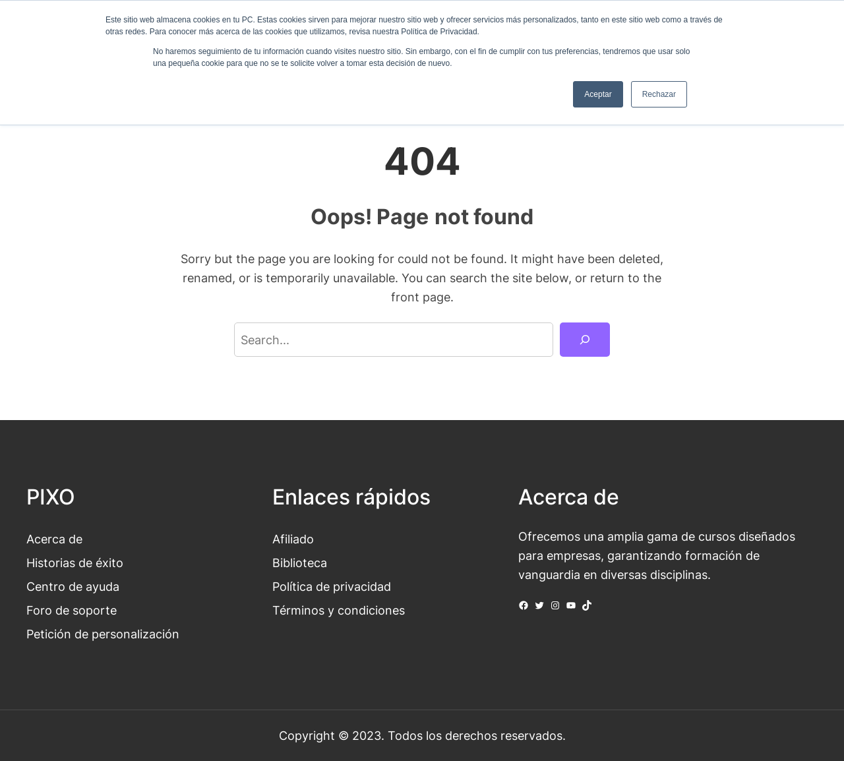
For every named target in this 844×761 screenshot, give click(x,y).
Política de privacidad (331, 586)
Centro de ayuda (72, 586)
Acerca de (54, 539)
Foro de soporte (71, 610)
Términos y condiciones (338, 610)
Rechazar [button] (659, 94)
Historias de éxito (74, 562)
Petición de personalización (102, 633)
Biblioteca (299, 562)
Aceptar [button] (597, 94)
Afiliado (293, 539)
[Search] (585, 339)
